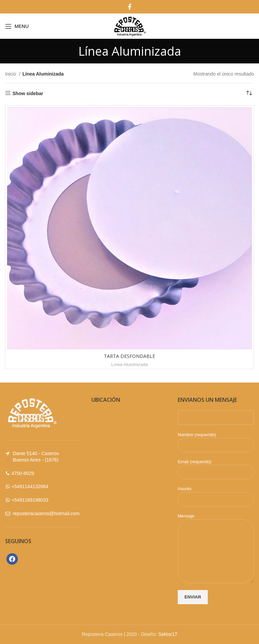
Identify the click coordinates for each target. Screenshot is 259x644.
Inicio (11, 74)
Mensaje (216, 533)
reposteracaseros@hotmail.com (46, 513)
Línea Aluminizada (129, 364)
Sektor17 (167, 634)
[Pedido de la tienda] (249, 93)
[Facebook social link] (130, 7)
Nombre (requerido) (216, 439)
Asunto (216, 493)
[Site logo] (129, 25)
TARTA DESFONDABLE (129, 356)
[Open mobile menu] (17, 26)
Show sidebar (27, 93)
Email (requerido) (216, 466)
